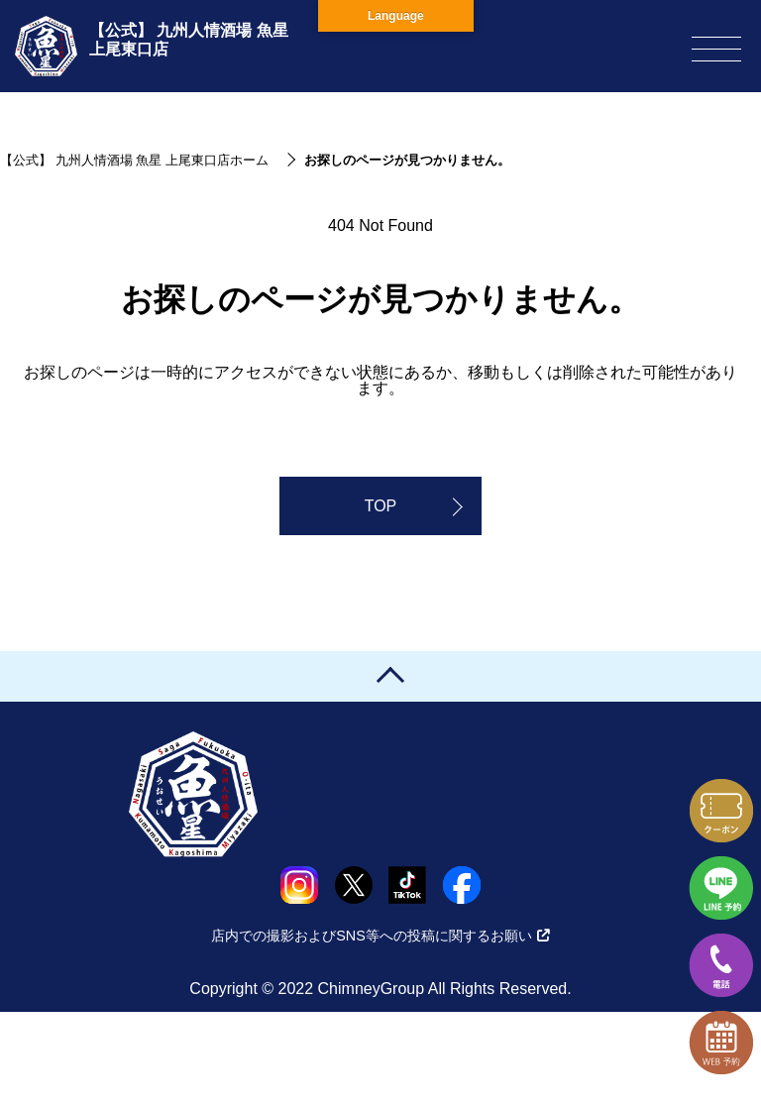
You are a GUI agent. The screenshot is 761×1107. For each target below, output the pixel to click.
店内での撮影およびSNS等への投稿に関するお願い (380, 935)
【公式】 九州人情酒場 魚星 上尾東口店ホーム (134, 160)
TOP (381, 506)
